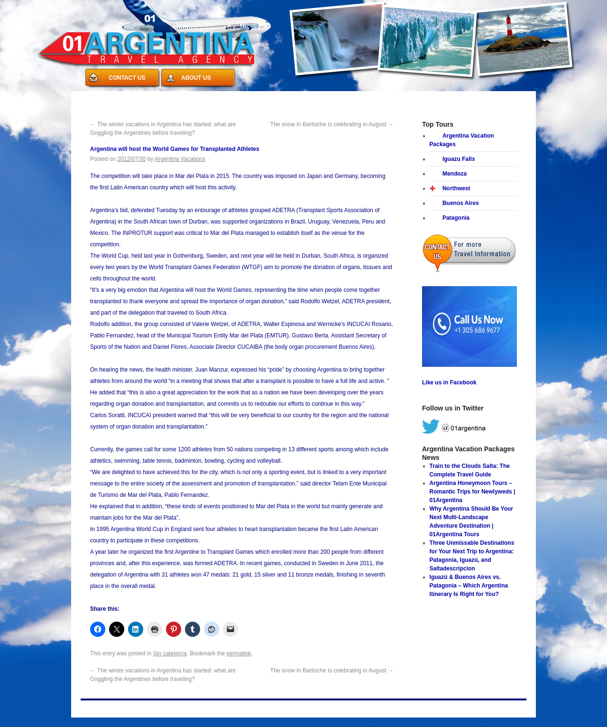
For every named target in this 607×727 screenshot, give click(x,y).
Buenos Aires (460, 203)
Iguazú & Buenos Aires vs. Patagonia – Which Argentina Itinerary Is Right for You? (469, 585)
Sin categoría (170, 653)
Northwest (456, 188)
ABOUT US (196, 78)
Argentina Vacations (180, 159)
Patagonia (455, 217)
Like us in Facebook (449, 382)
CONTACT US (127, 78)
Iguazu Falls (458, 159)
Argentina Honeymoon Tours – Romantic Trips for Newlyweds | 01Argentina (472, 491)
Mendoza (454, 173)
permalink (239, 653)
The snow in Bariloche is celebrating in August (332, 124)
